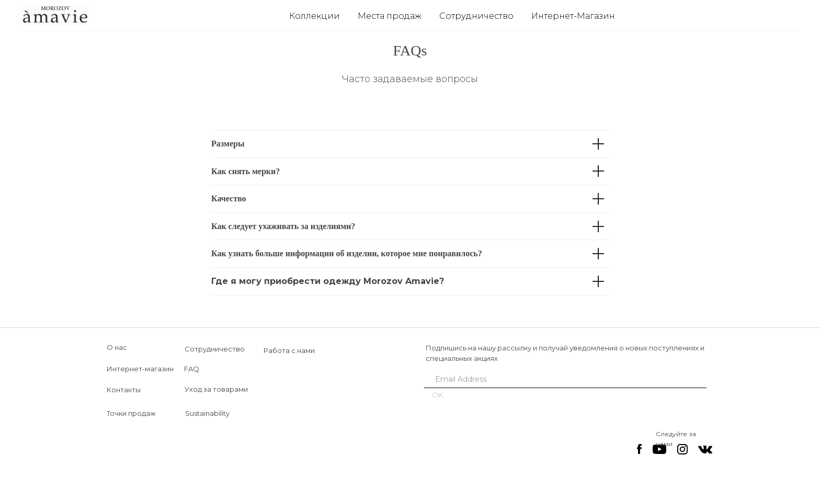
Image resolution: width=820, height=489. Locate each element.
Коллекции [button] (314, 16)
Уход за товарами (216, 389)
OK (437, 395)
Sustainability (207, 413)
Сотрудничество (476, 16)
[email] (562, 379)
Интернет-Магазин (573, 16)
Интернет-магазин (140, 369)
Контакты (124, 389)
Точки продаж (131, 413)
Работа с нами (289, 350)
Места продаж (390, 16)
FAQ (191, 369)
